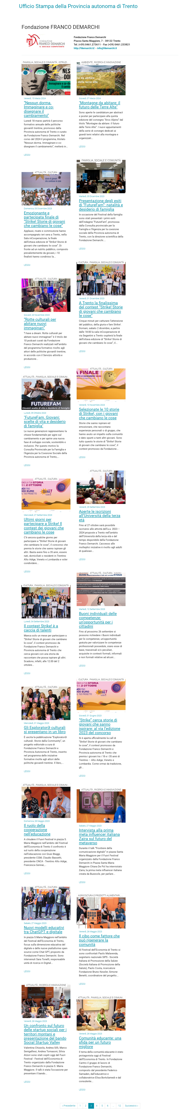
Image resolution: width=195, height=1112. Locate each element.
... (113, 1105)
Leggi (27, 155)
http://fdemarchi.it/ (84, 48)
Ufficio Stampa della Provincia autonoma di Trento (78, 6)
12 (119, 1105)
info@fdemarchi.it (107, 48)
